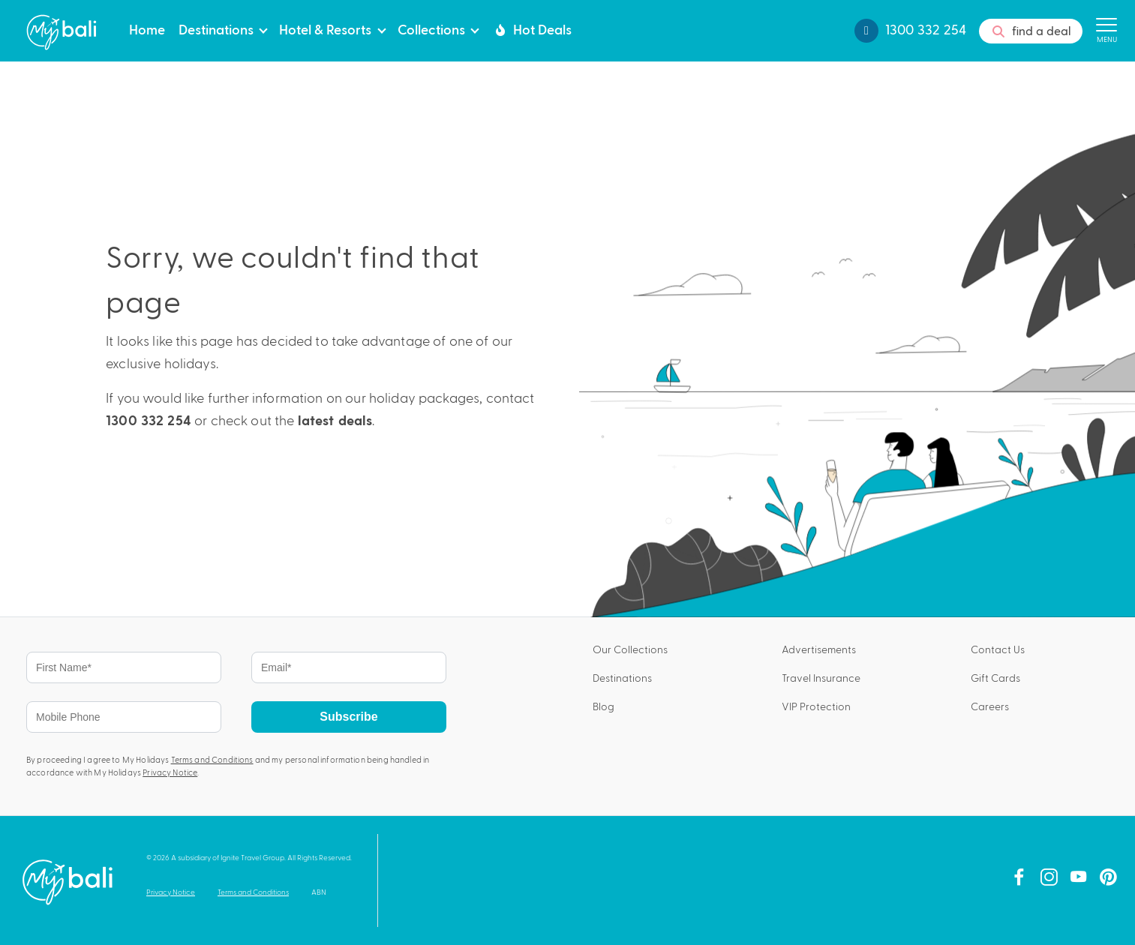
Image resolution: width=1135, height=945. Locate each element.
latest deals (335, 421)
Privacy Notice (170, 772)
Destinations (216, 28)
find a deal (1030, 31)
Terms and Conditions (212, 759)
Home (147, 28)
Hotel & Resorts (325, 28)
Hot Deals (531, 29)
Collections (431, 28)
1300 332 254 (148, 421)
